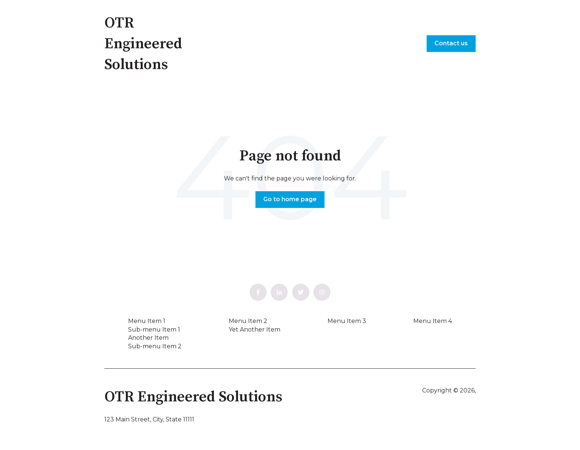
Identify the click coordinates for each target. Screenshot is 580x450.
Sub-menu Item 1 (154, 329)
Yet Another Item (254, 329)
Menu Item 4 (432, 321)
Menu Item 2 (248, 321)
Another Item (148, 337)
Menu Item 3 (347, 321)
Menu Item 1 (146, 321)
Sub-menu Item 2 (155, 346)
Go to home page (290, 199)
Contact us (451, 43)
